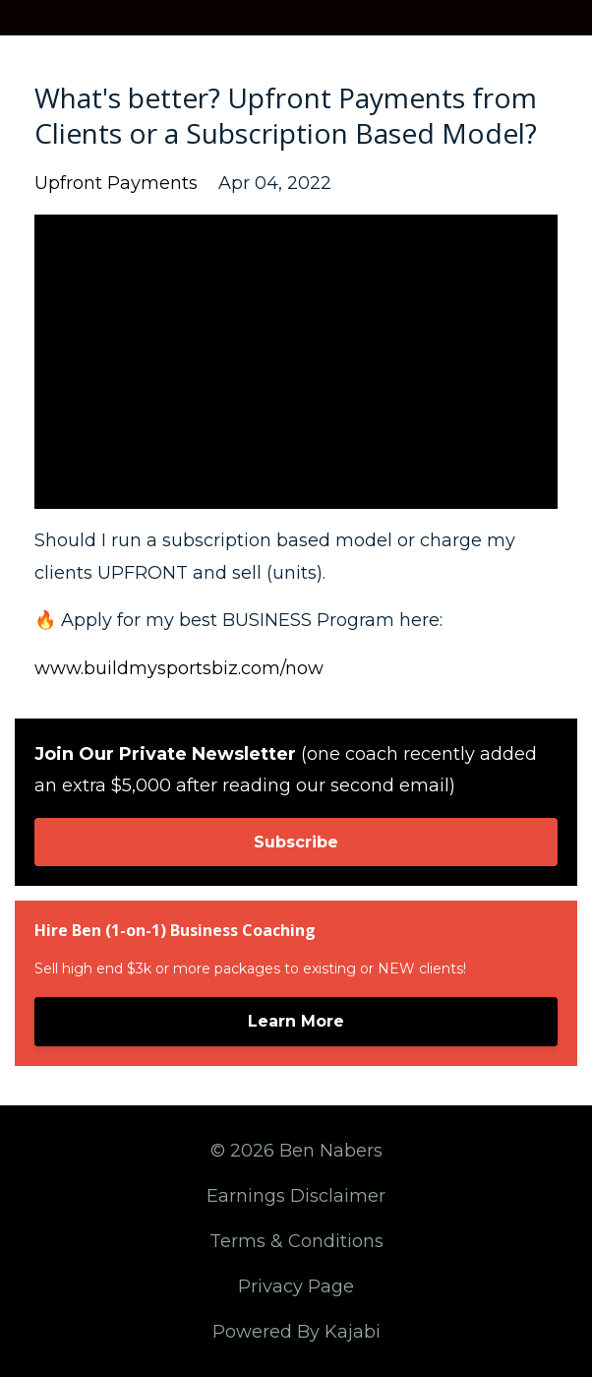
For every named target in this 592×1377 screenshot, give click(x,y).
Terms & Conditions (296, 1241)
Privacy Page (296, 1286)
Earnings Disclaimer (296, 1196)
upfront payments (116, 183)
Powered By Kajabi (296, 1332)
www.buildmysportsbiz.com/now (179, 668)
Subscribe (296, 842)
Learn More (296, 1021)
